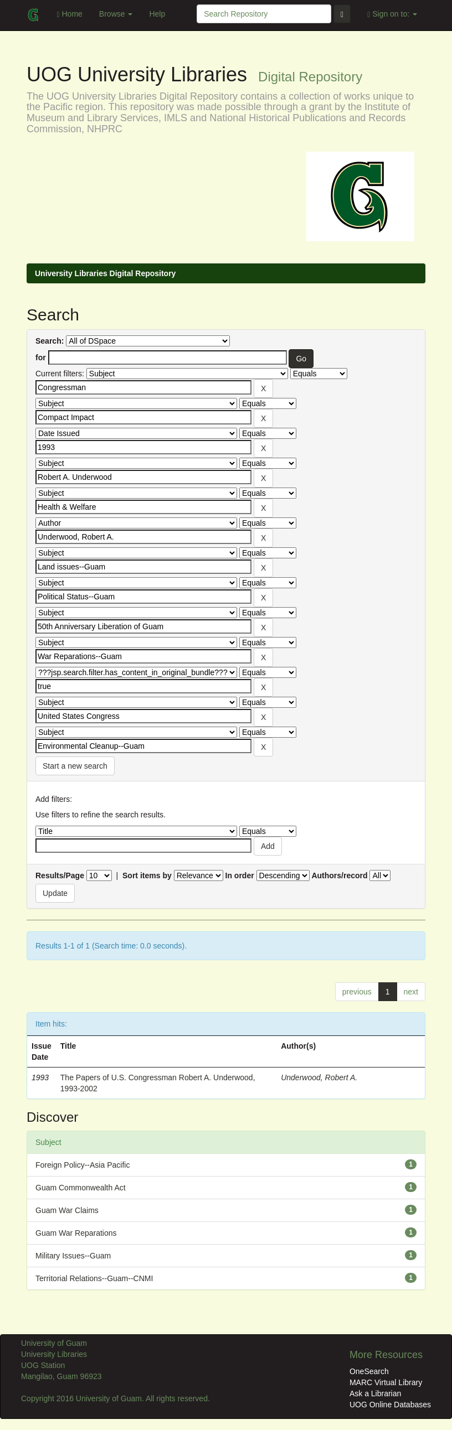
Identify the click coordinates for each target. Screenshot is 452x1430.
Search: (49, 340)
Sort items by (147, 875)
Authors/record (339, 875)
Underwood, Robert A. (319, 1077)
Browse (116, 13)
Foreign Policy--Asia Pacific (82, 1164)
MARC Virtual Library (386, 1382)
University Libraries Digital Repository (105, 273)
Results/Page (59, 875)
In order (239, 875)
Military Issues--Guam (73, 1255)
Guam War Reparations (76, 1233)
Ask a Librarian (375, 1393)
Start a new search (75, 765)
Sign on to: (392, 14)
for (40, 357)
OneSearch (369, 1371)
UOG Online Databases (390, 1404)
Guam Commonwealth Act (80, 1187)
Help (157, 13)
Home (69, 14)
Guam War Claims (67, 1210)
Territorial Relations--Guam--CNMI (94, 1278)
